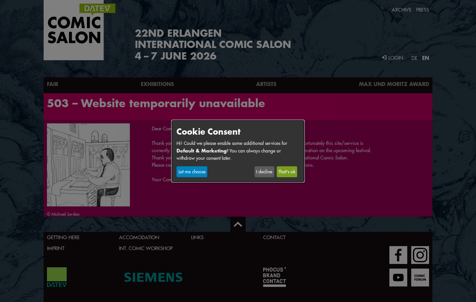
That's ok (286, 172)
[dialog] (238, 151)
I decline (264, 172)
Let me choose (192, 172)
